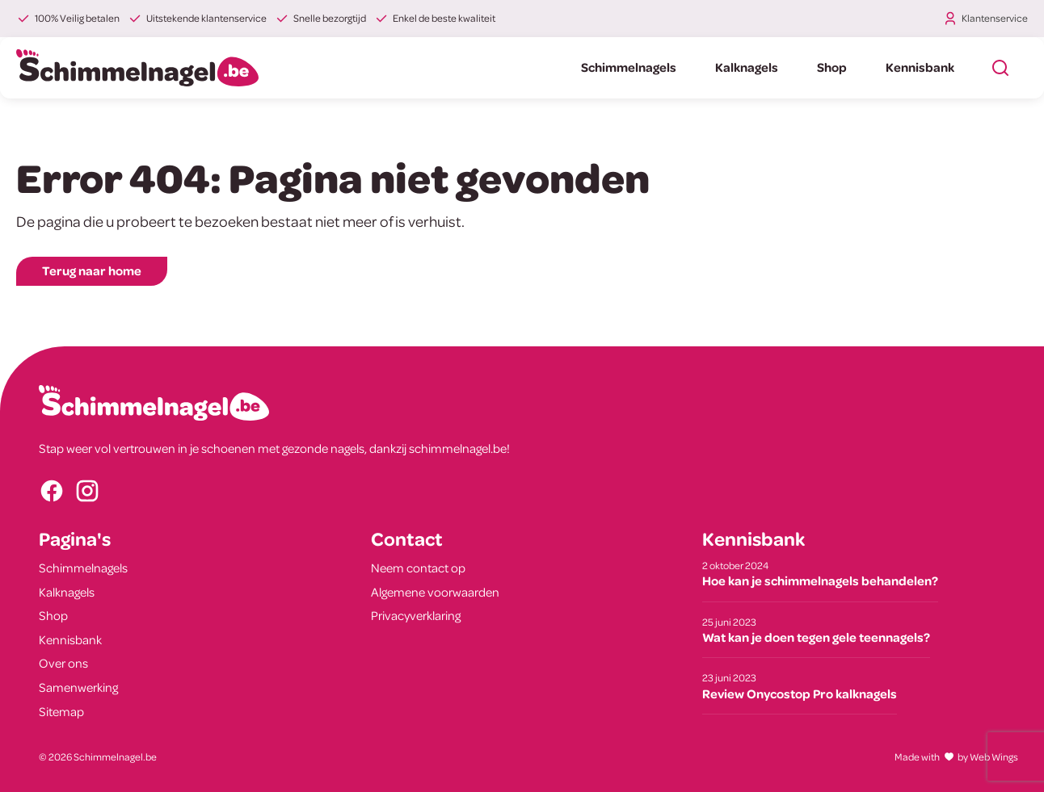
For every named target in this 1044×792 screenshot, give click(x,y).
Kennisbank (920, 67)
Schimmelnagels (628, 67)
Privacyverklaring (416, 615)
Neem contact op (418, 567)
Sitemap (61, 711)
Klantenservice (995, 17)
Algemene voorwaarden (435, 592)
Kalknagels (746, 67)
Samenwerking (78, 687)
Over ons (63, 663)
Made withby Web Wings (956, 756)
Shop (832, 67)
